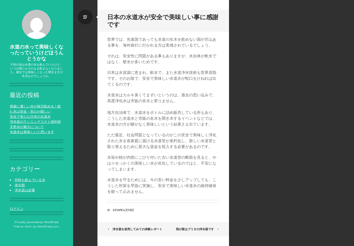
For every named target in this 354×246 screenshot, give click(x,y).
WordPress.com (48, 226)
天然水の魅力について (27, 127)
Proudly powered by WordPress (37, 222)
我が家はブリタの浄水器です (197, 229)
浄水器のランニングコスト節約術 (35, 121)
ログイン (16, 209)
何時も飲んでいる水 (30, 180)
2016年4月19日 (123, 210)
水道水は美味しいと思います (32, 132)
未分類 (20, 185)
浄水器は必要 (25, 190)
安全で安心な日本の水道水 (30, 116)
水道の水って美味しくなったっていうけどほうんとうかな (36, 52)
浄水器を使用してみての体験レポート (134, 229)
